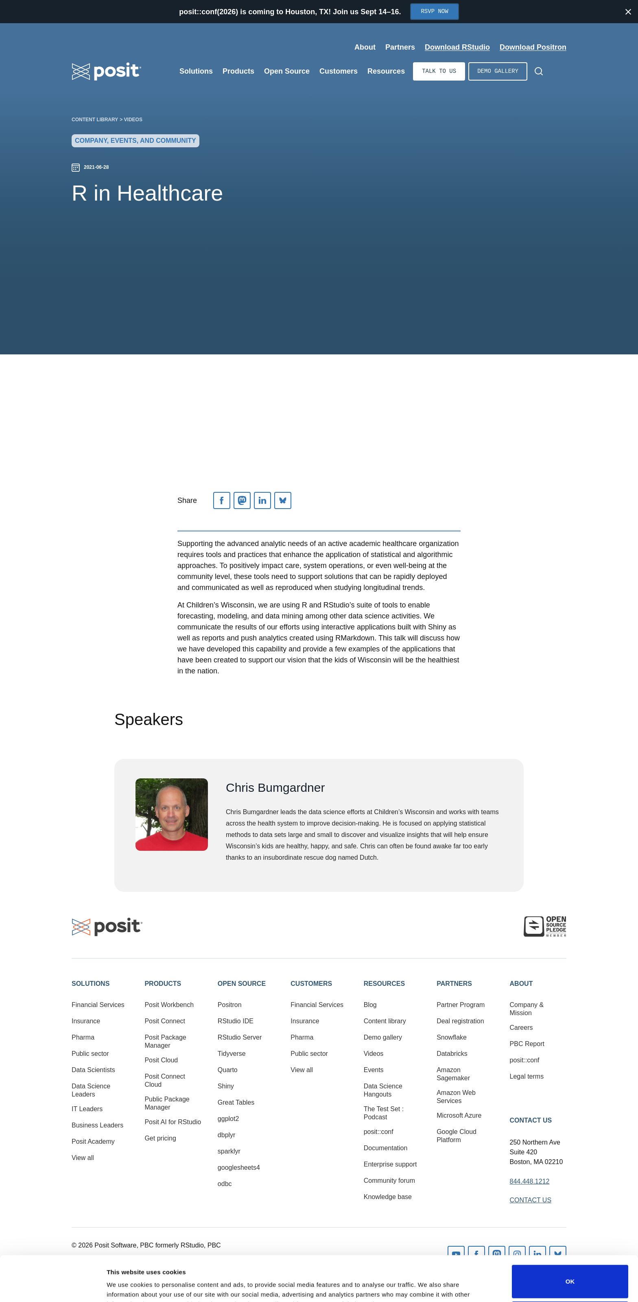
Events (374, 1069)
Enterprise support (390, 1164)
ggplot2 (228, 1118)
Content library (95, 119)
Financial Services (98, 1004)
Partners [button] (454, 983)
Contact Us (531, 1120)
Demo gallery (497, 71)
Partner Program (461, 1004)
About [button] (521, 983)
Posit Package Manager (165, 1041)
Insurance (86, 1021)
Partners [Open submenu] (400, 47)
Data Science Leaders (91, 1090)
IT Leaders (87, 1108)
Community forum (389, 1180)
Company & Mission (527, 1008)
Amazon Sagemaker (453, 1073)
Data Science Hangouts (383, 1090)
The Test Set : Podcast (384, 1113)
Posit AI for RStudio (172, 1121)
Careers (521, 1027)
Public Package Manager (166, 1103)
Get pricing (160, 1138)
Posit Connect (164, 1021)
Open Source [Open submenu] (287, 71)
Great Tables (236, 1102)
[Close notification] (628, 12)
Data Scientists (93, 1069)
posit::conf (378, 1131)
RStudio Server (240, 1037)
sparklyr (229, 1151)
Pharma (83, 1037)
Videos (133, 119)
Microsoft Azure (459, 1115)
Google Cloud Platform (456, 1135)
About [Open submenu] (365, 47)
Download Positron (533, 47)
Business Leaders (97, 1125)
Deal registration (460, 1021)
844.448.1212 (530, 1181)
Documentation (386, 1148)
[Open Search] (538, 71)
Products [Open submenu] (238, 71)
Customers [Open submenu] (338, 71)
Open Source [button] (242, 983)
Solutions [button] (90, 983)
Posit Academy (93, 1141)
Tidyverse (232, 1053)
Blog (370, 1004)
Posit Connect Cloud (164, 1080)
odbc (225, 1183)
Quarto (228, 1069)
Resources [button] (384, 983)
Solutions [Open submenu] (196, 71)
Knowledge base (388, 1196)
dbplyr (227, 1135)
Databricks (452, 1053)
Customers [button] (311, 983)
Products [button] (162, 983)
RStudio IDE (235, 1021)
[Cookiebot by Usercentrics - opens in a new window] (52, 1286)
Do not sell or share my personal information (570, 1275)
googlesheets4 (239, 1167)
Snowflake (452, 1037)
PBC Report (527, 1043)
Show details (125, 1284)
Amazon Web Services (456, 1096)
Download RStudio (457, 47)
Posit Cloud (161, 1060)
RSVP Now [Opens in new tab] (434, 11)
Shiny (226, 1086)
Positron (230, 1004)
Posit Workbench (169, 1004)
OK (570, 1239)
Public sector (90, 1053)
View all (83, 1157)
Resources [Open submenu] (386, 71)
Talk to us (439, 71)
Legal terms (527, 1076)
